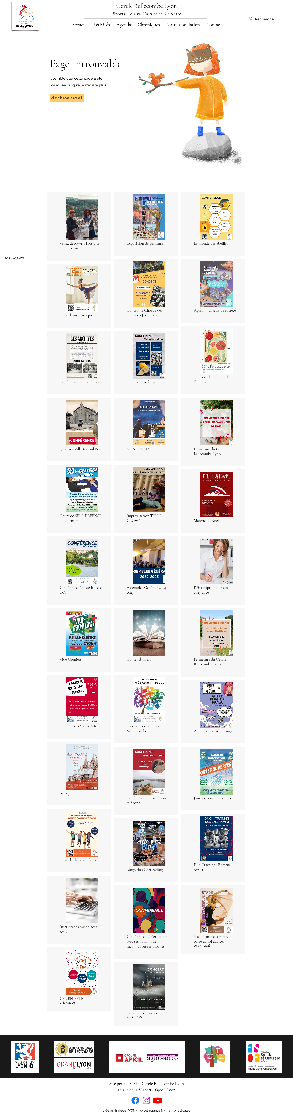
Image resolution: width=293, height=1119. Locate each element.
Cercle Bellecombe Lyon (146, 6)
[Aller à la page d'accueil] (67, 98)
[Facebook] (135, 1100)
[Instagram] (146, 1100)
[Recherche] (268, 19)
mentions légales (178, 1110)
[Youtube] (157, 1100)
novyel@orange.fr (150, 1110)
